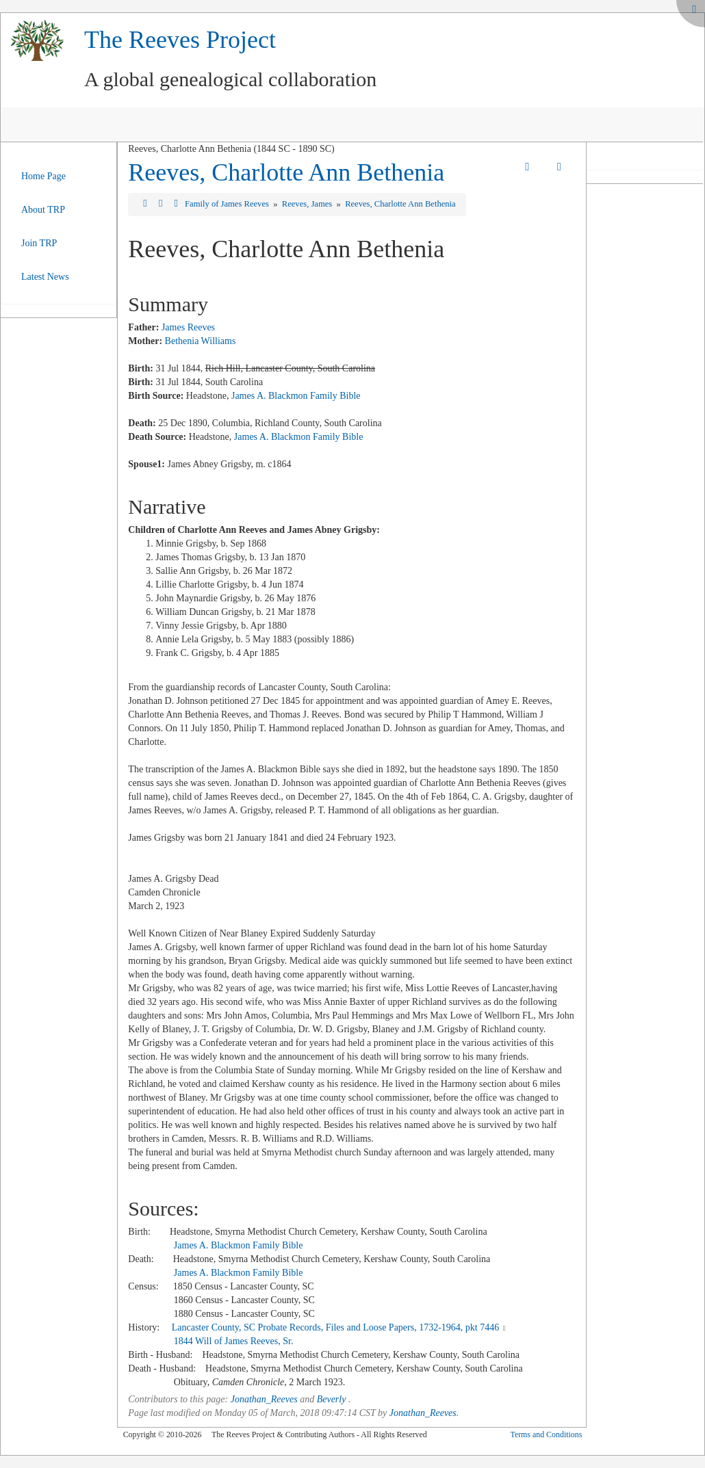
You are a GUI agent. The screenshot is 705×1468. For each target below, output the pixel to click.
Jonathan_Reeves (264, 1399)
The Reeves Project (180, 39)
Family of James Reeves (228, 204)
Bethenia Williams (200, 341)
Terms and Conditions (546, 1434)
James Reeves (188, 327)
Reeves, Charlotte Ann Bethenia (286, 172)
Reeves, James (308, 204)
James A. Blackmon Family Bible (296, 396)
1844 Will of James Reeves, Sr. (234, 1341)
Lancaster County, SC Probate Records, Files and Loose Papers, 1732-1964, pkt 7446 (336, 1327)
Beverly (331, 1399)
